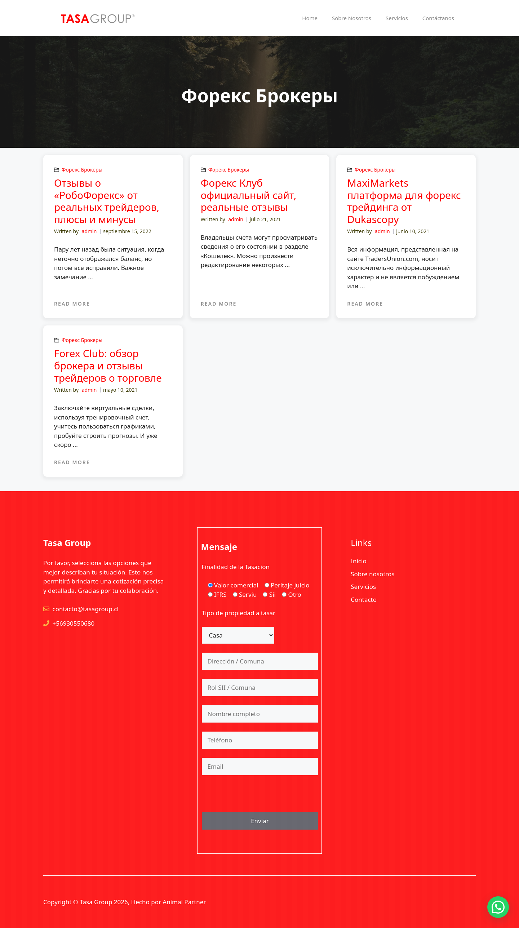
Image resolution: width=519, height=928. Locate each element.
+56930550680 (74, 623)
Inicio (359, 561)
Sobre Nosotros (351, 18)
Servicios (397, 18)
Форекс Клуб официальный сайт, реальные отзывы (249, 195)
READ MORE (72, 303)
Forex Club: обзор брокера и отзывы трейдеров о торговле (108, 365)
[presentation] (256, 798)
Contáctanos (438, 18)
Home (310, 18)
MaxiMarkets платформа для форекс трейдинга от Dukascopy (404, 201)
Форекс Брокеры (82, 169)
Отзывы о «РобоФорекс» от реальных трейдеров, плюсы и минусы (106, 201)
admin (89, 231)
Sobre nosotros (372, 574)
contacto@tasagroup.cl (86, 609)
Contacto (364, 599)
